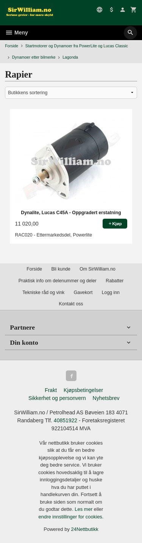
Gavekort (83, 292)
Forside (11, 46)
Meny (16, 33)
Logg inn (111, 292)
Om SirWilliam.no (97, 269)
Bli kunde (60, 269)
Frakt (51, 390)
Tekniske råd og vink (43, 292)
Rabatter (114, 280)
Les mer (84, 509)
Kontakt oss (71, 304)
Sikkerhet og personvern (57, 398)
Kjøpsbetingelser (83, 390)
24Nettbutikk (84, 529)
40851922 (65, 420)
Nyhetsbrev (106, 398)
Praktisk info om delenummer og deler (58, 280)
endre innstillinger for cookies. (71, 517)
